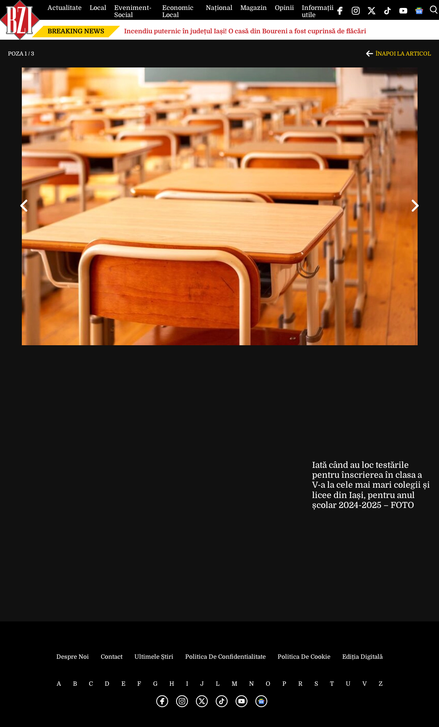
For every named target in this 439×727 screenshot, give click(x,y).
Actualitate (65, 8)
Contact (112, 656)
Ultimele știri (153, 656)
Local (98, 8)
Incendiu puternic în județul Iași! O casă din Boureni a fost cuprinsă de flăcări (245, 31)
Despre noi (72, 656)
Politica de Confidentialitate (225, 656)
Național (219, 8)
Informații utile (318, 11)
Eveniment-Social (132, 11)
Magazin (253, 8)
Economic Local (178, 11)
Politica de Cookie (304, 656)
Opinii (284, 8)
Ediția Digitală (362, 656)
